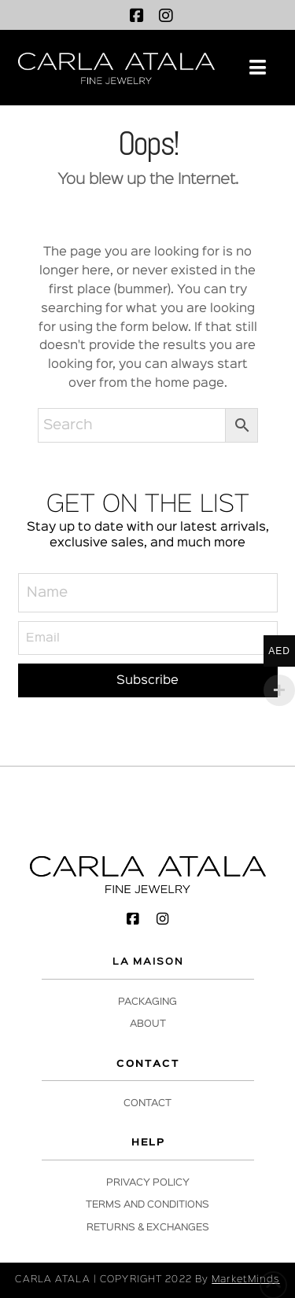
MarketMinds (245, 1279)
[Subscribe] (148, 680)
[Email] (148, 638)
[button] (258, 67)
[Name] (148, 592)
